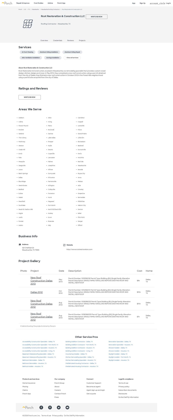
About (57, 387)
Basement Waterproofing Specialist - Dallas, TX (38, 354)
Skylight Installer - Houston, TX (119, 360)
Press (57, 397)
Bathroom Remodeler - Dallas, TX (34, 360)
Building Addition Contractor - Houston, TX (80, 348)
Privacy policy (123, 387)
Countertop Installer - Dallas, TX (76, 354)
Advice (50, 3)
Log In (160, 3)
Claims (25, 390)
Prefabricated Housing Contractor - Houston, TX (82, 366)
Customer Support (93, 383)
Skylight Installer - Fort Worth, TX (120, 357)
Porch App (61, 3)
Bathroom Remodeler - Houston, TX (34, 363)
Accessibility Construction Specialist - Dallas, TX (39, 342)
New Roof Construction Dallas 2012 (42, 303)
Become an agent (93, 387)
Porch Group (59, 383)
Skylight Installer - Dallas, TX (118, 354)
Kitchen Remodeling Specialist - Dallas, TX (80, 357)
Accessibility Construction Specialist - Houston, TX (40, 348)
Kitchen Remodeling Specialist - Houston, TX (81, 360)
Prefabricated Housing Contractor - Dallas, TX (81, 363)
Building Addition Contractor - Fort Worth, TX (81, 345)
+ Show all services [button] (72, 58)
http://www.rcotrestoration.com (79, 249)
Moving (25, 387)
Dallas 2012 (37, 292)
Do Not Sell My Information (128, 397)
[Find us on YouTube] (67, 407)
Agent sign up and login (95, 390)
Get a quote (91, 394)
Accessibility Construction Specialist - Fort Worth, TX (40, 345)
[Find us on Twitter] (59, 407)
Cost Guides (38, 3)
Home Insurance (29, 383)
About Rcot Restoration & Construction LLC (35, 68)
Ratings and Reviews (33, 88)
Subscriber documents (127, 390)
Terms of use (123, 383)
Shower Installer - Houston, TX (119, 351)
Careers (58, 390)
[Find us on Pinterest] (50, 407)
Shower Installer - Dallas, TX (118, 348)
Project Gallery (29, 261)
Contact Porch (60, 394)
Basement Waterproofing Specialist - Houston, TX (39, 357)
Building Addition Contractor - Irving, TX (79, 351)
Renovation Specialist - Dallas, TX (120, 342)
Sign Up (142, 3)
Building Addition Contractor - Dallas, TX (79, 342)
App (133, 3)
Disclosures (122, 394)
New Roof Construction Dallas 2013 (42, 280)
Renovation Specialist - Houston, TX (121, 345)
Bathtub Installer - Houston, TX (33, 366)
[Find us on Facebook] (41, 407)
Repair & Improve (22, 3)
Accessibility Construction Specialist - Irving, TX (39, 351)
